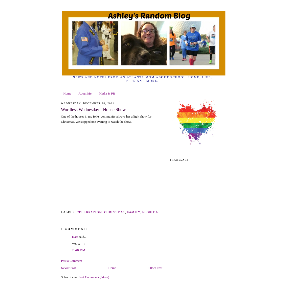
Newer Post (68, 268)
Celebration (89, 212)
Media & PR (107, 93)
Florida (150, 212)
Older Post (155, 268)
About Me (84, 93)
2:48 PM (79, 250)
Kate (75, 237)
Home (67, 93)
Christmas (114, 212)
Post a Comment (71, 261)
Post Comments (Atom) (94, 277)
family (133, 212)
